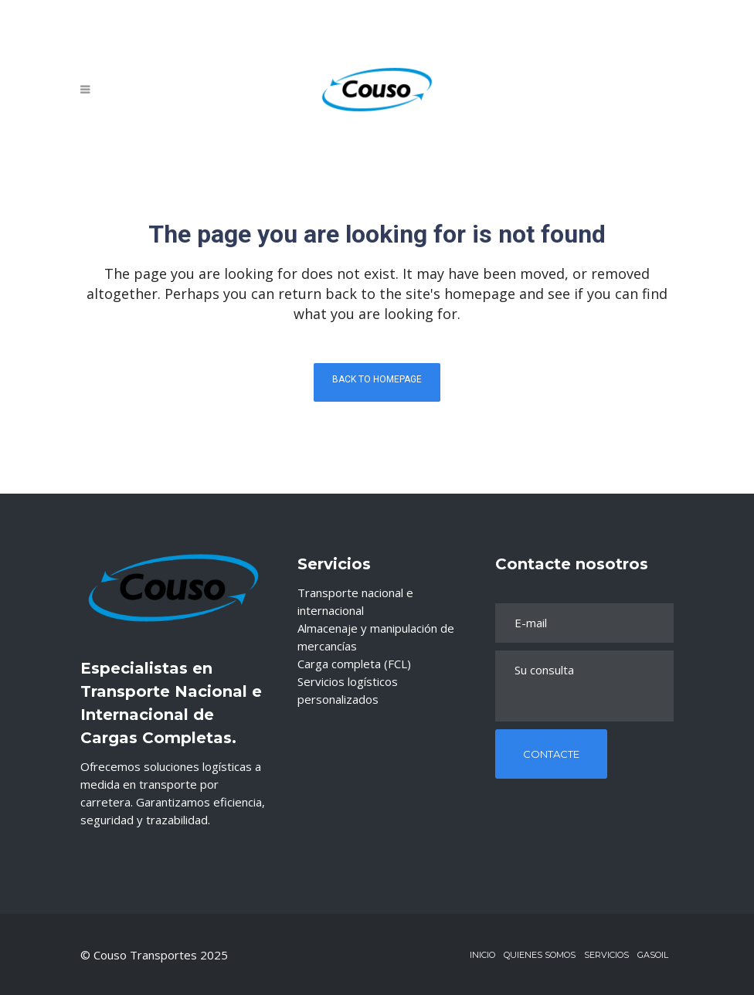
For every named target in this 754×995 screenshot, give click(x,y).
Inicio (482, 954)
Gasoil (652, 954)
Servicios (606, 954)
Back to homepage (377, 379)
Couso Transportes (146, 955)
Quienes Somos (540, 954)
